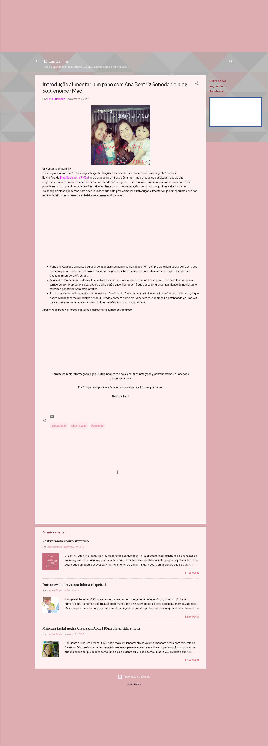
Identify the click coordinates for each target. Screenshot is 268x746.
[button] (196, 84)
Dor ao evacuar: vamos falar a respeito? (74, 585)
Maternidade (79, 425)
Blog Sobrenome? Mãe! (74, 177)
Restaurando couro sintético (65, 541)
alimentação (59, 425)
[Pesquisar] (231, 62)
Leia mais (192, 573)
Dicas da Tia (56, 61)
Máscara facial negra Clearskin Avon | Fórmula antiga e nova (91, 628)
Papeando (97, 425)
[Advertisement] (111, 26)
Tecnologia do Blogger (134, 676)
